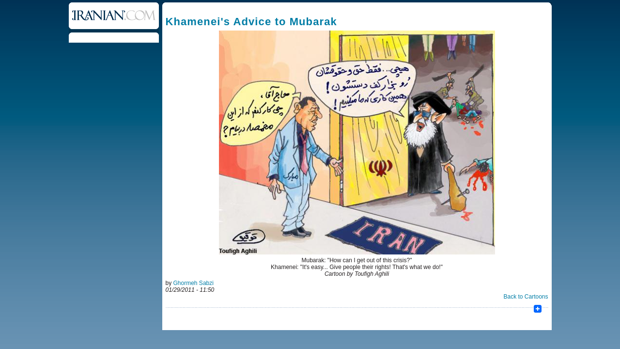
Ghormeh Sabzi (193, 283)
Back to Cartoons (525, 296)
